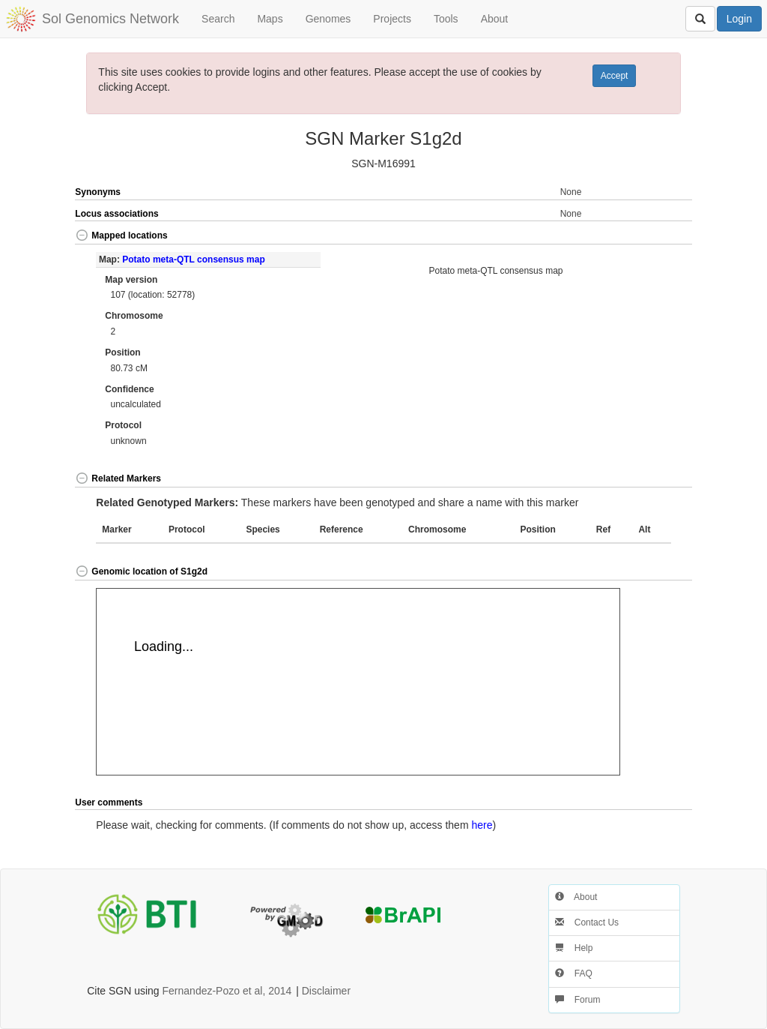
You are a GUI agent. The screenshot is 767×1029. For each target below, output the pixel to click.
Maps (269, 19)
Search (217, 19)
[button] (660, 236)
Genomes (328, 19)
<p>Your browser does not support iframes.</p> (358, 682)
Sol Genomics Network (110, 18)
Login (739, 19)
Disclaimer (326, 991)
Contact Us (587, 922)
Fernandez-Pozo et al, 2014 (227, 991)
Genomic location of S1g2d (141, 571)
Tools (446, 19)
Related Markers (118, 478)
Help (573, 948)
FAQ (573, 973)
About (495, 19)
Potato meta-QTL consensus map (193, 259)
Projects (392, 19)
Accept (614, 75)
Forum (577, 999)
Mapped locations (121, 235)
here (481, 825)
